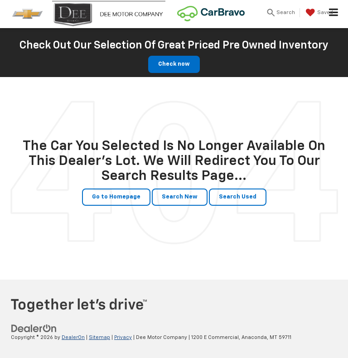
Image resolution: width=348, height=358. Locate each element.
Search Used (237, 197)
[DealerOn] (34, 328)
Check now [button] (174, 64)
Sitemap (99, 337)
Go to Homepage (116, 197)
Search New (180, 197)
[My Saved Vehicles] (318, 13)
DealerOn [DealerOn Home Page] (73, 337)
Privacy (123, 337)
